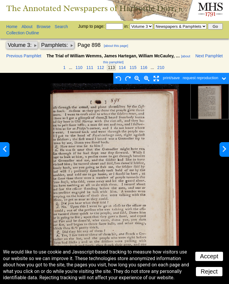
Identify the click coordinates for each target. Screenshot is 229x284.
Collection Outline (22, 32)
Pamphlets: (55, 45)
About (27, 26)
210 (160, 67)
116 (143, 67)
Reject (209, 271)
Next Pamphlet (209, 55)
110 (78, 67)
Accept (209, 256)
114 (122, 67)
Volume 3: (20, 45)
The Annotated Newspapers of (95, 8)
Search (61, 26)
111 (89, 67)
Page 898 (89, 45)
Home (11, 26)
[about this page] (116, 45)
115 (133, 67)
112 (100, 67)
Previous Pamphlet (23, 55)
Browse (44, 26)
